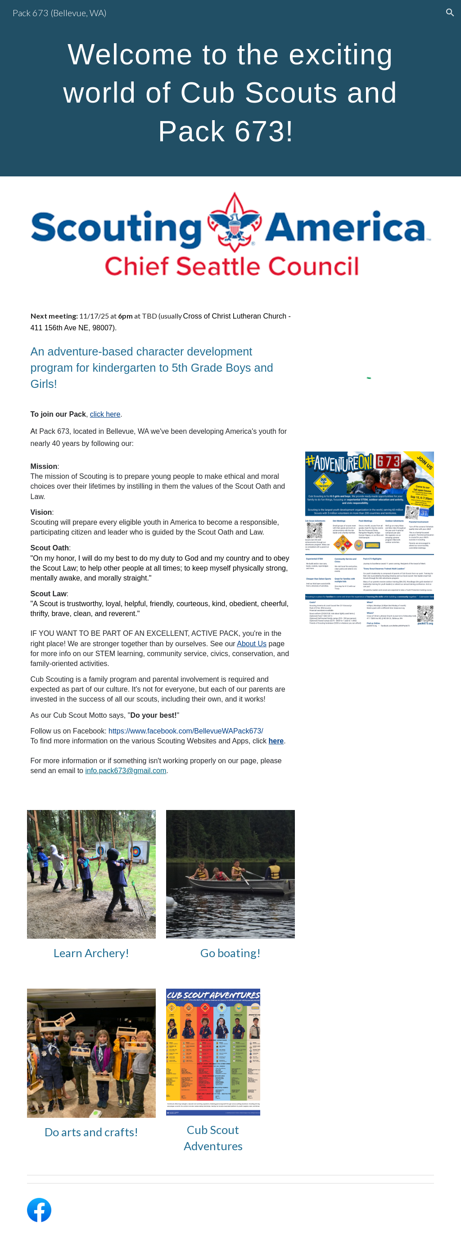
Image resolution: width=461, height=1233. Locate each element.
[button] (450, 12)
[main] (230, 88)
